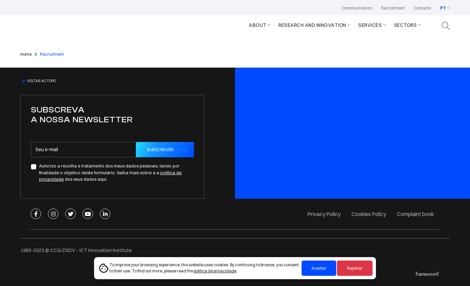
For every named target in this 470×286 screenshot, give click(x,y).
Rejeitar (355, 268)
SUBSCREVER (160, 149)
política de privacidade (215, 270)
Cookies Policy (368, 214)
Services (370, 25)
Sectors (405, 25)
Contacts (422, 8)
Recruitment (393, 8)
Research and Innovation (312, 25)
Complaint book (415, 214)
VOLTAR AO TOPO (38, 81)
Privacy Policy (324, 214)
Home (26, 54)
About (258, 25)
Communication (357, 8)
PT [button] (443, 8)
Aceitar (318, 268)
